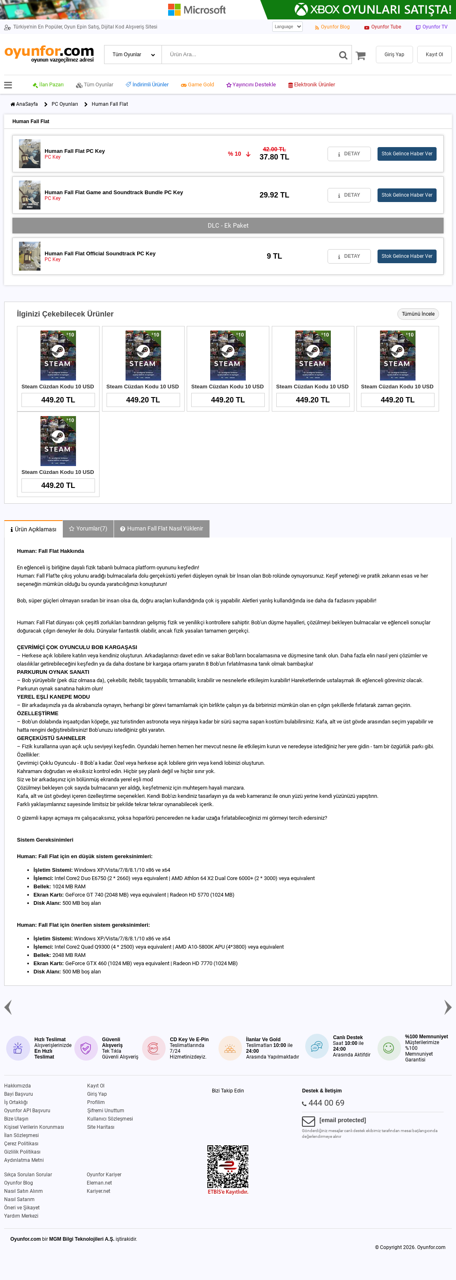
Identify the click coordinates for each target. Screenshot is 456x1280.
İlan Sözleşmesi (21, 1135)
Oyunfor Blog (18, 1183)
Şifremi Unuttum (105, 1110)
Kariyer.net (98, 1191)
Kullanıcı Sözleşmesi (110, 1119)
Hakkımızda (17, 1086)
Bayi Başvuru (18, 1094)
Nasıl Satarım (19, 1199)
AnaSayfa (27, 104)
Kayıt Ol (95, 1086)
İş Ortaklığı (16, 1102)
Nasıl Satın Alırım (23, 1191)
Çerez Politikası (21, 1144)
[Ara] (343, 54)
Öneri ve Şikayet (22, 1208)
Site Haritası (100, 1127)
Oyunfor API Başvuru (27, 1110)
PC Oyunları (65, 104)
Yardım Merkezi (21, 1216)
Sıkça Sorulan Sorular (28, 1175)
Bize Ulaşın (16, 1119)
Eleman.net (99, 1183)
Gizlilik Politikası (22, 1152)
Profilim (96, 1102)
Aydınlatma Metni (24, 1160)
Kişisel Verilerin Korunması (34, 1127)
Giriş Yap (97, 1094)
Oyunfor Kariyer (104, 1175)
